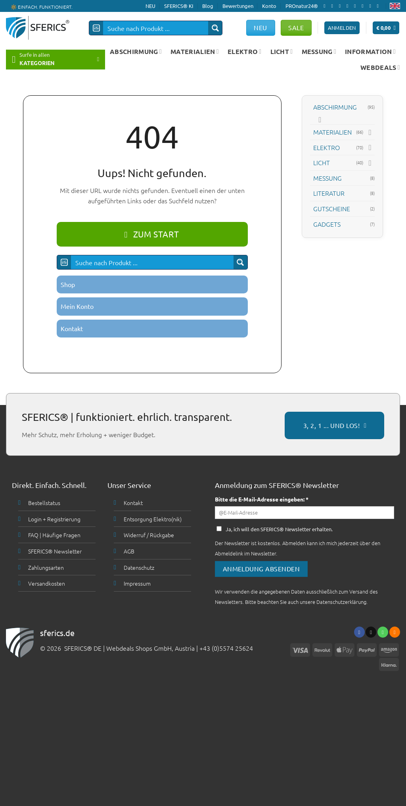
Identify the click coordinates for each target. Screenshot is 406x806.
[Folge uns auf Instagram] (333, 6)
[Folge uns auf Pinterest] (364, 6)
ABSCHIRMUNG (136, 51)
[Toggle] (320, 119)
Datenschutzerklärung (341, 601)
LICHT (281, 51)
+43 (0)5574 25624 (226, 648)
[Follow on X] (341, 6)
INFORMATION (370, 51)
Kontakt (72, 328)
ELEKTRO (245, 51)
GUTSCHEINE (331, 208)
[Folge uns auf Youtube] (379, 6)
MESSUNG (319, 51)
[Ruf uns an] (356, 6)
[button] (386, 28)
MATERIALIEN (194, 51)
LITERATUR (329, 193)
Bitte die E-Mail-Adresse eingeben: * (261, 499)
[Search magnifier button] (215, 28)
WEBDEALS (380, 67)
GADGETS (327, 224)
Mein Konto (77, 306)
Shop (68, 284)
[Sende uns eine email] (349, 6)
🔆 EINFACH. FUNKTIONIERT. (42, 6)
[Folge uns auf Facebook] (326, 6)
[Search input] (156, 28)
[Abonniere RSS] (371, 6)
